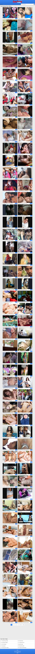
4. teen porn (3, 645)
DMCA (17, 652)
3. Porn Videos (3, 644)
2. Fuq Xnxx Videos (4, 642)
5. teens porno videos (5, 647)
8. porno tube (20, 644)
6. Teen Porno (20, 640)
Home (1, 4)
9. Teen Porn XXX (21, 645)
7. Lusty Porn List (21, 642)
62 (23, 624)
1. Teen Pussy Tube (4, 640)
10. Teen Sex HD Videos (22, 647)
